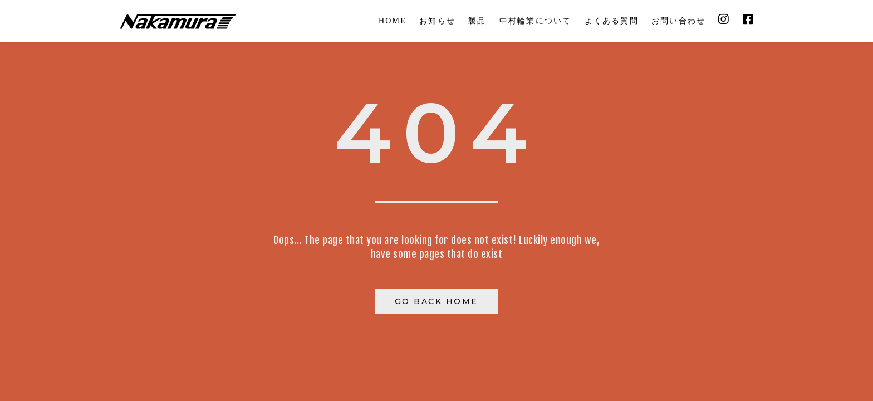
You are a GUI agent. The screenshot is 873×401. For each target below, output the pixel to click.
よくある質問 (612, 21)
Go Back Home (436, 301)
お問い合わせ (678, 21)
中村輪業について (535, 21)
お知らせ (437, 21)
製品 (477, 21)
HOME (392, 21)
